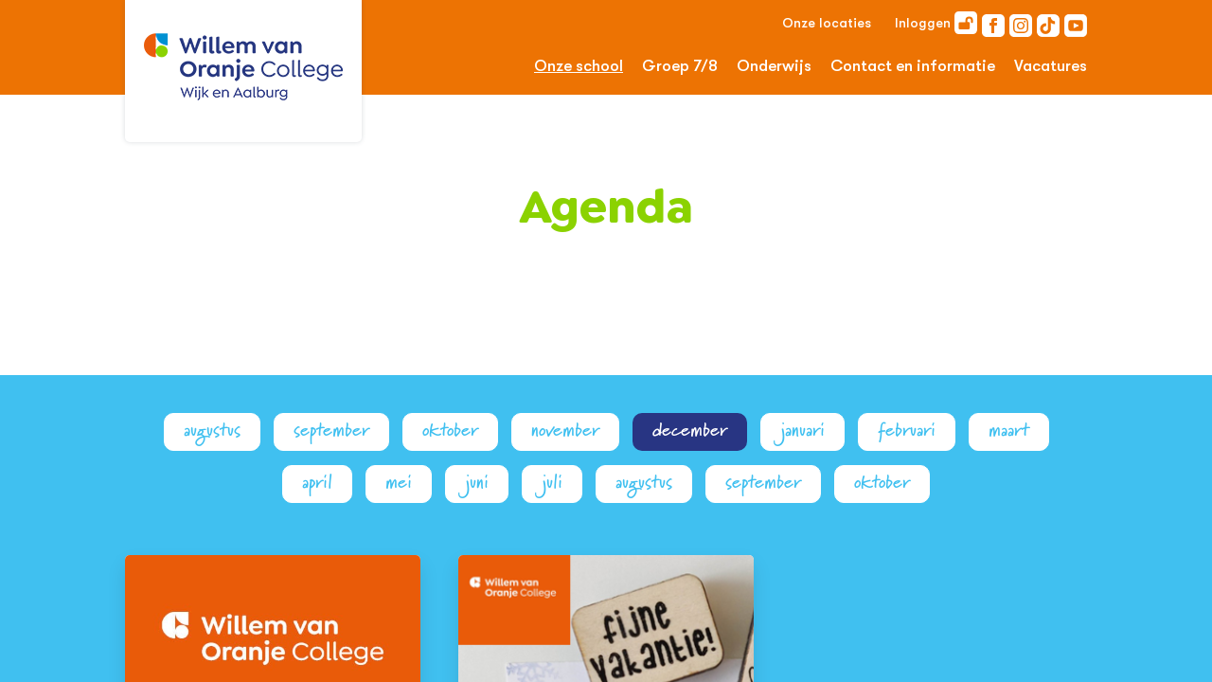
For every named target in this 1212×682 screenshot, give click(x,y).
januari (802, 430)
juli (552, 482)
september (331, 430)
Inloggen (936, 22)
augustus (212, 430)
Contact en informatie (912, 66)
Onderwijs (774, 66)
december (689, 430)
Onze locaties (826, 22)
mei (398, 482)
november (565, 430)
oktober (450, 430)
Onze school (578, 66)
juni (477, 482)
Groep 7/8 (680, 66)
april (317, 482)
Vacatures (1050, 66)
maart (1009, 430)
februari (907, 430)
